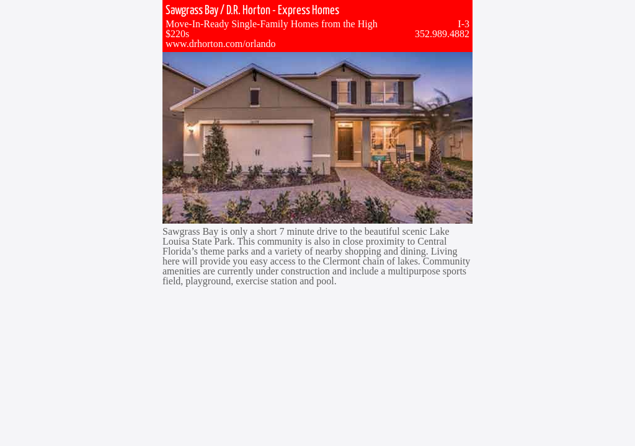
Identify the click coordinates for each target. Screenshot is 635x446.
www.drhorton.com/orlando (221, 43)
